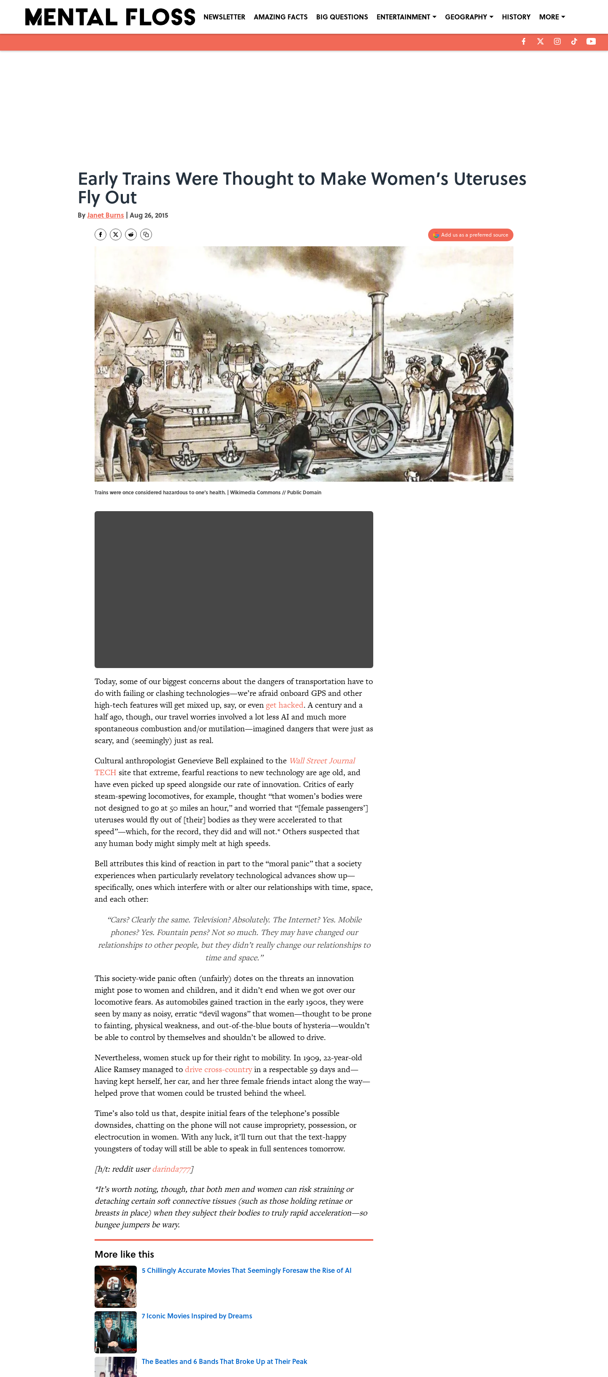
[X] (540, 41)
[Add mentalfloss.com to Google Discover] (470, 235)
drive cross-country (218, 1069)
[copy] (146, 234)
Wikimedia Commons (255, 492)
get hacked (285, 705)
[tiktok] (574, 41)
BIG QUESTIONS (342, 17)
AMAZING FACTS (281, 17)
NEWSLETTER (224, 17)
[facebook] (524, 41)
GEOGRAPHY (466, 17)
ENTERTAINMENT (403, 17)
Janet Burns (105, 215)
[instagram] (557, 41)
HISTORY (516, 17)
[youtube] (591, 41)
